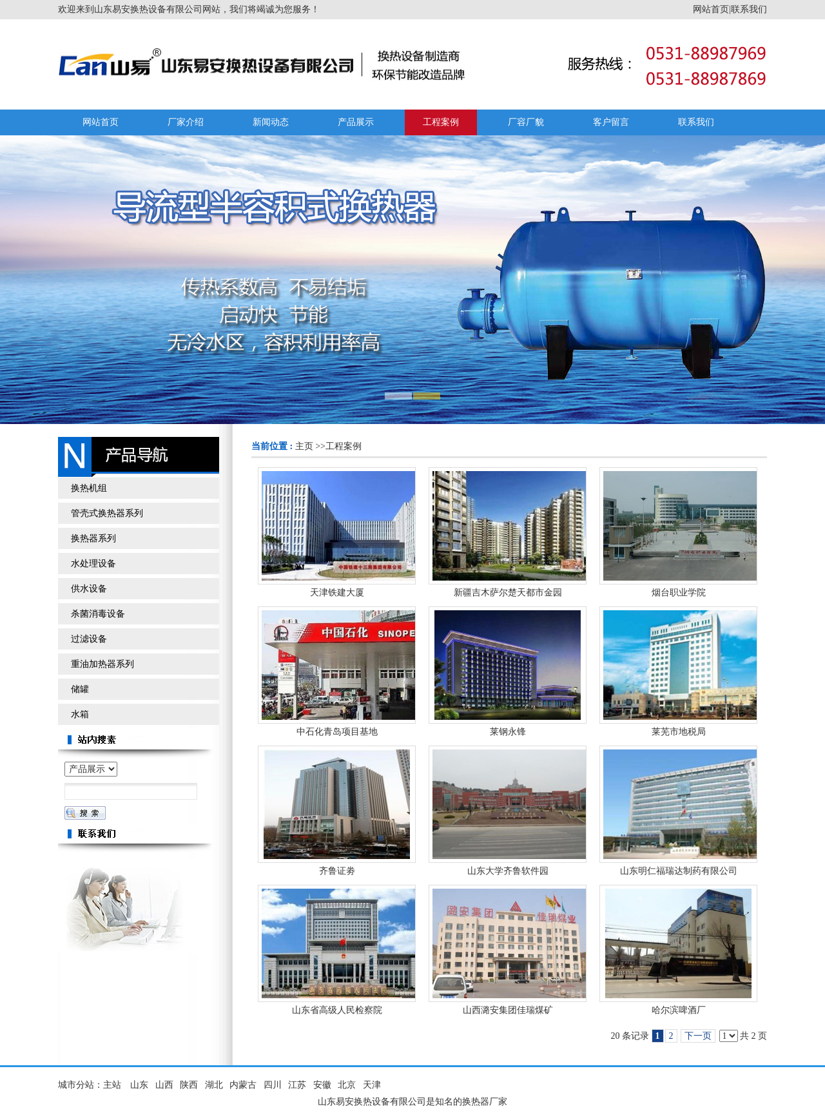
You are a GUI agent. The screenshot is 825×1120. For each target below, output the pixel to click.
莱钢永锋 (508, 732)
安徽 (322, 1085)
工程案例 (343, 446)
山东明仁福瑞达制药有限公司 (678, 871)
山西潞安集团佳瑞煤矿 (508, 1010)
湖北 (214, 1085)
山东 (139, 1085)
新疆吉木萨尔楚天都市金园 (508, 592)
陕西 (189, 1085)
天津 (372, 1085)
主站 (112, 1085)
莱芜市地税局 (679, 732)
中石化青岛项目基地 (337, 732)
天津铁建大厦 (337, 592)
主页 (304, 446)
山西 (164, 1085)
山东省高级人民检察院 (337, 1010)
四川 (273, 1085)
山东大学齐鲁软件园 (507, 871)
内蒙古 (243, 1085)
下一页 (698, 1036)
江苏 (297, 1085)
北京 (347, 1085)
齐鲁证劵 (337, 871)
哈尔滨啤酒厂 (679, 1010)
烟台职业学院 (679, 592)
